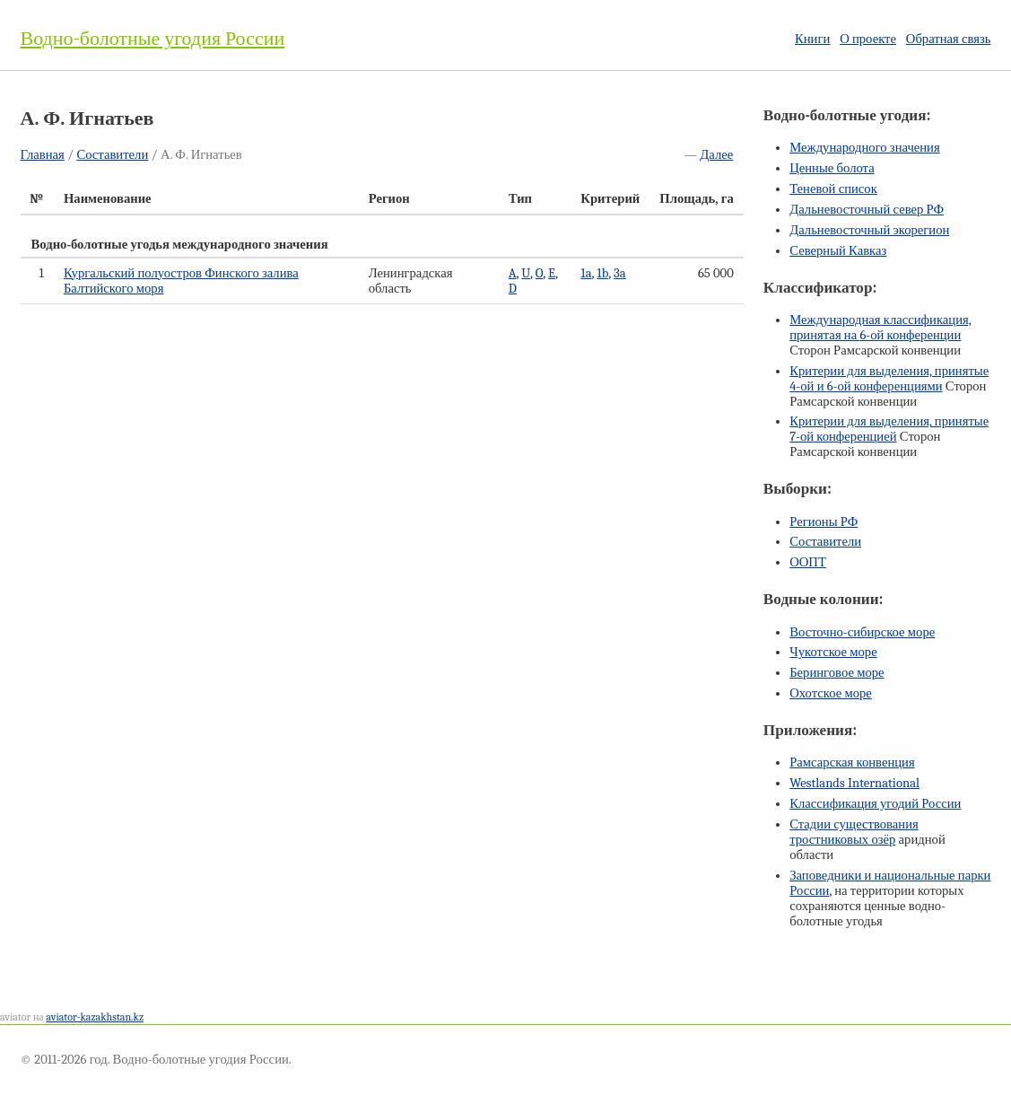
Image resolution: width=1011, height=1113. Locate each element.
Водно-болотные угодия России (153, 38)
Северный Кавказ (837, 251)
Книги (812, 39)
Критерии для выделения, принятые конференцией (889, 429)
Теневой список (833, 189)
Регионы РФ (823, 522)
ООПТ (807, 562)
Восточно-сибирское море (862, 632)
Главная (43, 154)
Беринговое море (836, 672)
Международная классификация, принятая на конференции (880, 327)
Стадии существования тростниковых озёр (854, 832)
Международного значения (864, 147)
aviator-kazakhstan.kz (95, 1017)
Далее (716, 154)
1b (602, 273)
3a (620, 273)
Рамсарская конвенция (851, 762)
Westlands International (854, 783)
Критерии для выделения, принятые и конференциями (889, 379)
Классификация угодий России (875, 803)
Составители (112, 154)
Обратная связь (948, 39)
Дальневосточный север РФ (866, 209)
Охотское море (830, 693)
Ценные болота (831, 168)
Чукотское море (833, 652)
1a (585, 273)
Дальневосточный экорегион (869, 230)
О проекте (868, 39)
